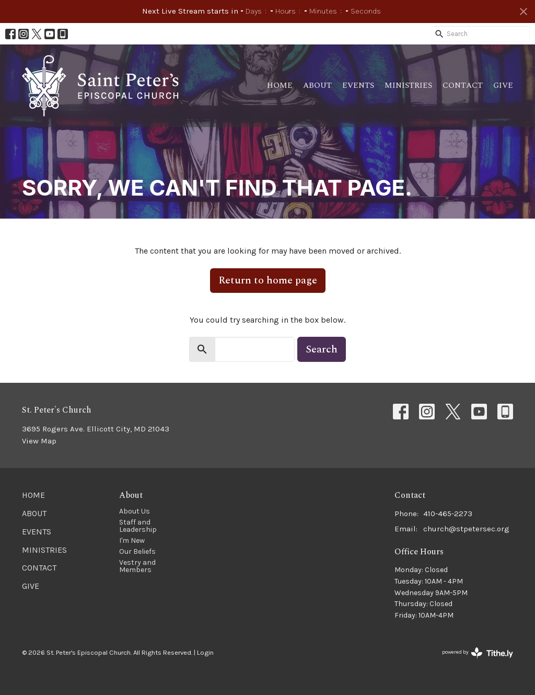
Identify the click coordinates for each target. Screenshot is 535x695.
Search (322, 349)
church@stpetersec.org (466, 528)
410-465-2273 (447, 513)
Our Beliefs (137, 551)
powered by (477, 653)
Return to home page (267, 280)
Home (280, 85)
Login (205, 652)
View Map (39, 441)
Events (358, 85)
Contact (463, 85)
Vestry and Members (137, 566)
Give (503, 85)
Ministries (408, 85)
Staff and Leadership (138, 526)
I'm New (132, 540)
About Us (134, 511)
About (317, 85)
